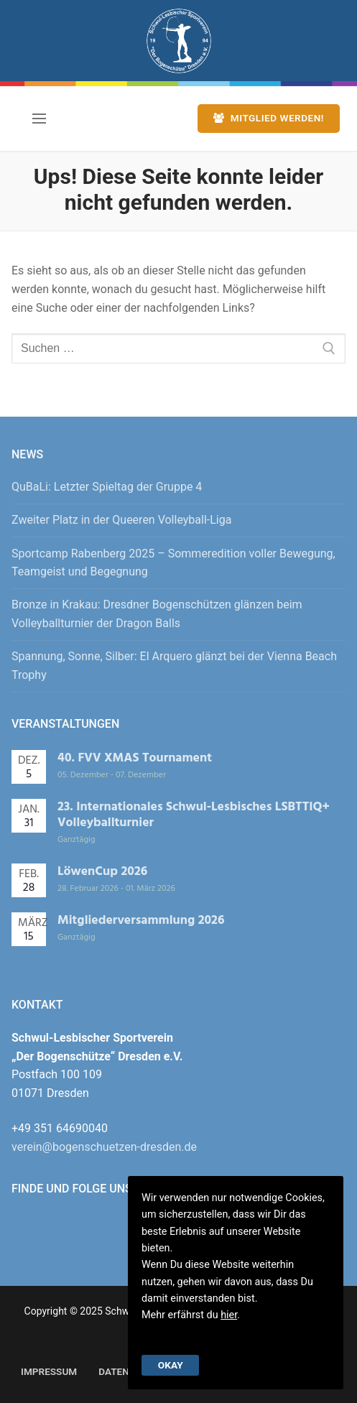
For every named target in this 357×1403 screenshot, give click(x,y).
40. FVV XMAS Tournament (134, 758)
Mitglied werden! (268, 118)
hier (229, 1315)
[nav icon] (39, 118)
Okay (170, 1365)
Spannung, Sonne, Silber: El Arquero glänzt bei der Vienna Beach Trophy (174, 665)
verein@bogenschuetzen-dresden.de (104, 1147)
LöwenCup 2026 (102, 871)
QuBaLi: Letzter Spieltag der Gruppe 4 (106, 487)
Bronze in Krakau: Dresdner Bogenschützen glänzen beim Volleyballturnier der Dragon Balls (156, 614)
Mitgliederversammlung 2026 (140, 920)
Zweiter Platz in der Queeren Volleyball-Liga (121, 520)
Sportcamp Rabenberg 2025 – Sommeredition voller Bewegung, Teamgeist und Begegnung (173, 563)
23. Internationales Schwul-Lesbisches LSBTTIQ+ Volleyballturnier (193, 814)
